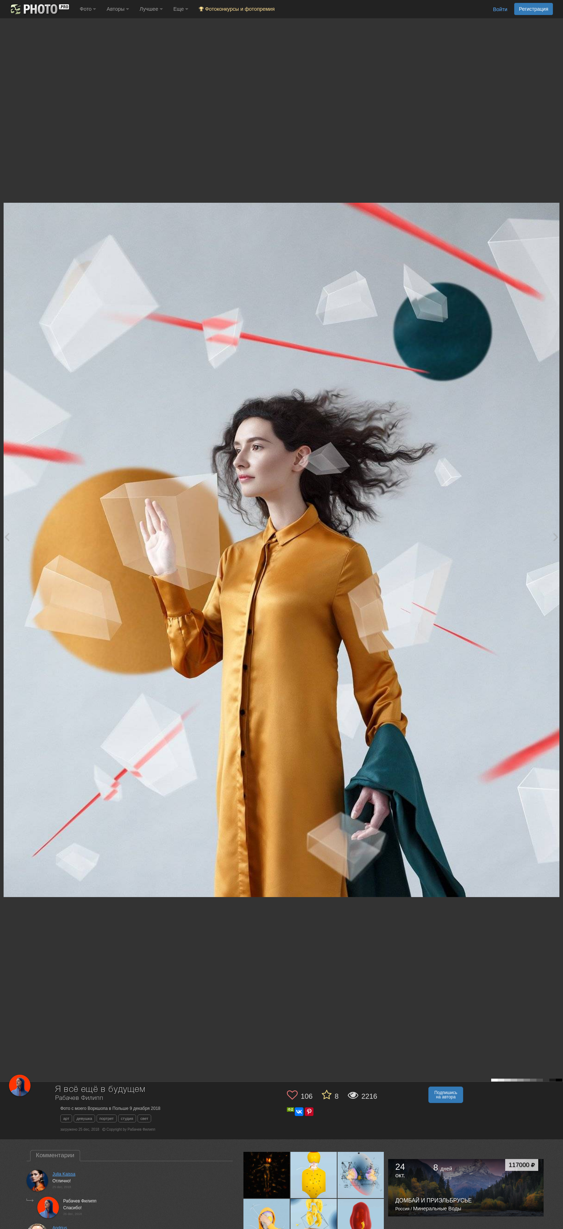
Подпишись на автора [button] (445, 1094)
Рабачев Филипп (79, 1098)
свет (144, 1118)
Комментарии (55, 1155)
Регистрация (533, 8)
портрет (106, 1118)
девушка (84, 1118)
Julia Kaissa (63, 1174)
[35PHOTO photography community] (39, 9)
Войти (500, 9)
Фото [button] (88, 8)
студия (127, 1118)
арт (66, 1118)
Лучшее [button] (151, 8)
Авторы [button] (118, 8)
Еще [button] (180, 8)
